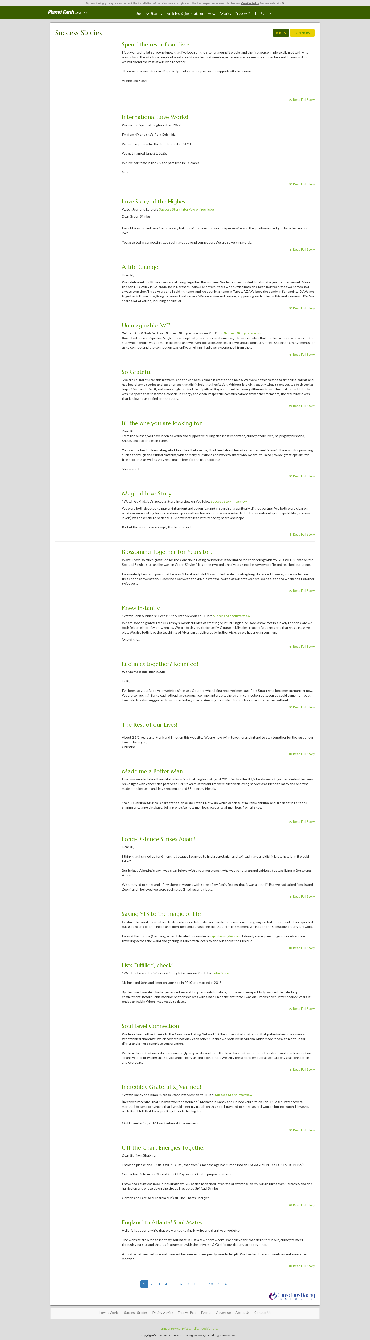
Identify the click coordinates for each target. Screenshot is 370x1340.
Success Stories (149, 13)
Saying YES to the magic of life (161, 913)
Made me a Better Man (152, 771)
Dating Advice (162, 1312)
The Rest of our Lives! (149, 724)
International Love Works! (155, 117)
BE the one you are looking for (162, 423)
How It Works (219, 13)
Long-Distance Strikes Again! (158, 839)
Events (266, 13)
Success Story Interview (242, 333)
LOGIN (281, 33)
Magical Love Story (146, 493)
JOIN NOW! (302, 33)
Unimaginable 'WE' (146, 325)
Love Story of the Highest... (156, 201)
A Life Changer (141, 267)
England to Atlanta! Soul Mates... (164, 1222)
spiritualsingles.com (225, 936)
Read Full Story (302, 99)
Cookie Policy (250, 3)
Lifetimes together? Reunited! (160, 664)
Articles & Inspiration (185, 13)
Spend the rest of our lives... (157, 44)
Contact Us (262, 1312)
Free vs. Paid (187, 1312)
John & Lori (221, 973)
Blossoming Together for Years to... (167, 551)
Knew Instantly (141, 608)
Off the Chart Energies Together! (164, 1147)
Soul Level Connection (150, 1026)
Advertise (223, 1312)
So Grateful (136, 372)
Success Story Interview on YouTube (186, 209)
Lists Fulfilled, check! (147, 965)
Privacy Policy (190, 1328)
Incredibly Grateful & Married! (161, 1087)
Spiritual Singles (67, 12)
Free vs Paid (245, 13)
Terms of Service (169, 1328)
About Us (242, 1312)
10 (211, 1284)
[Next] (218, 1284)
